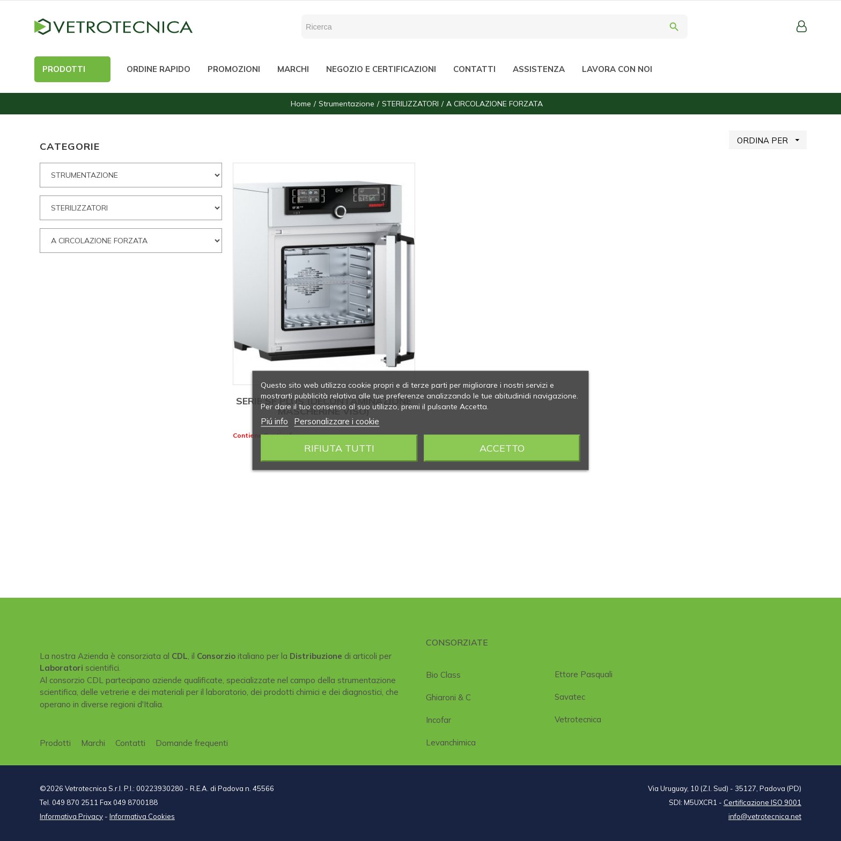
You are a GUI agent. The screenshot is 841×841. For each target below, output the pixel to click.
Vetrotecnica (578, 719)
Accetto (502, 448)
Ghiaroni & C (448, 697)
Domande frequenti (192, 743)
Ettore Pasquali (584, 674)
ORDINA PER (772, 139)
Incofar (438, 720)
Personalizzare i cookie (336, 421)
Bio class (443, 675)
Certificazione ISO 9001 (762, 802)
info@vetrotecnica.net (764, 816)
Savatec (570, 697)
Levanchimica (451, 742)
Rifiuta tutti (339, 448)
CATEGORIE (70, 146)
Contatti (130, 743)
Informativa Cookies (142, 816)
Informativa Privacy (71, 816)
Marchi (93, 743)
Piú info (274, 421)
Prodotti (55, 743)
